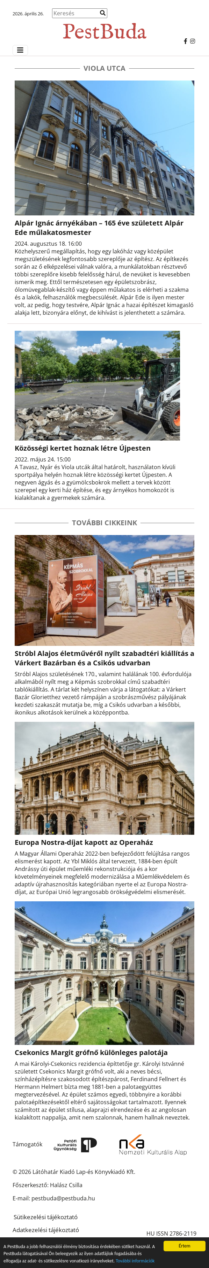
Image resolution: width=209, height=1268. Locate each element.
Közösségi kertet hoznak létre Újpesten (83, 448)
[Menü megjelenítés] (20, 50)
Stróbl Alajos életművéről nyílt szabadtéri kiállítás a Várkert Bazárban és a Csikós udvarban (104, 658)
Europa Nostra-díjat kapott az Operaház (84, 842)
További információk (135, 1261)
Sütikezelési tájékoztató (46, 1217)
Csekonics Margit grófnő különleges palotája (91, 1052)
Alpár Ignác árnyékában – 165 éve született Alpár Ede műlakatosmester (99, 227)
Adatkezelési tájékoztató (46, 1230)
